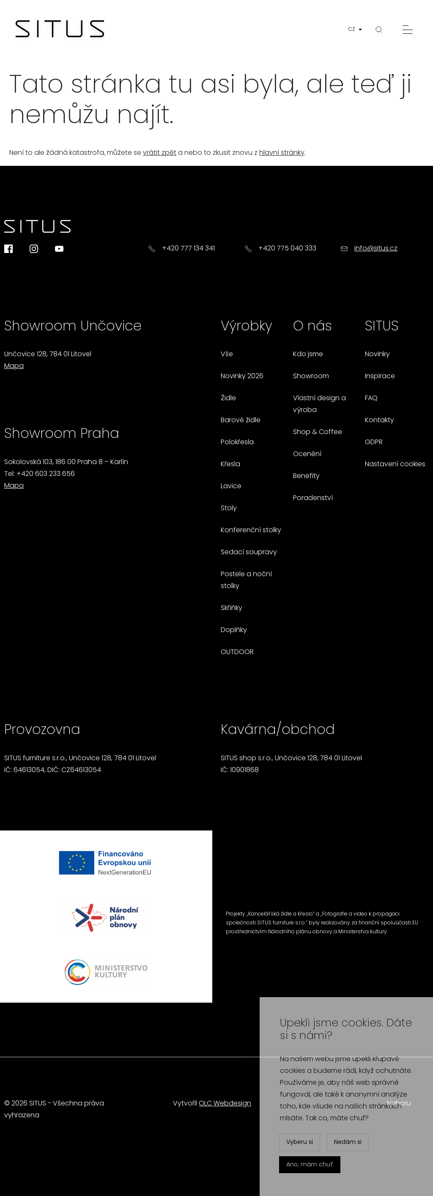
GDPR (374, 442)
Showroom (311, 376)
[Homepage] (60, 29)
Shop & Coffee (317, 432)
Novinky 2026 (242, 376)
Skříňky (231, 608)
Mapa (14, 366)
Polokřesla (237, 442)
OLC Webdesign (225, 1103)
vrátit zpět (159, 153)
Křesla (230, 464)
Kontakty (379, 420)
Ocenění (307, 454)
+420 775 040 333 (287, 248)
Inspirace (380, 376)
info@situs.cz (375, 248)
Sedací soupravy (249, 552)
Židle (228, 398)
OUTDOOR (237, 652)
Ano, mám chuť (309, 1165)
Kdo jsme (308, 354)
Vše (227, 354)
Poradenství (313, 498)
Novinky (377, 354)
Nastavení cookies (395, 464)
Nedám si (348, 1142)
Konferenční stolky (251, 530)
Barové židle (240, 420)
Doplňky (234, 630)
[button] (356, 29)
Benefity (306, 476)
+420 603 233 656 (45, 474)
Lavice (231, 486)
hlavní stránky (281, 153)
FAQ (371, 398)
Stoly (229, 508)
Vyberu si (299, 1142)
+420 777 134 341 (188, 248)
